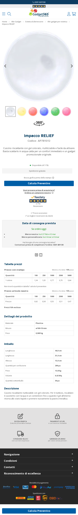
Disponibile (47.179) (40, 165)
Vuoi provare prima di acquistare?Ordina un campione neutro (39, 191)
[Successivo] (71, 66)
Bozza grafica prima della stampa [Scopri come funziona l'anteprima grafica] (37, 177)
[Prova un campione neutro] (52, 192)
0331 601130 (40, 2)
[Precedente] (6, 66)
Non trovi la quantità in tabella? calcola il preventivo (25, 286)
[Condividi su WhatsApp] (37, 255)
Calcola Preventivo (39, 183)
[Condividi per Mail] (41, 255)
